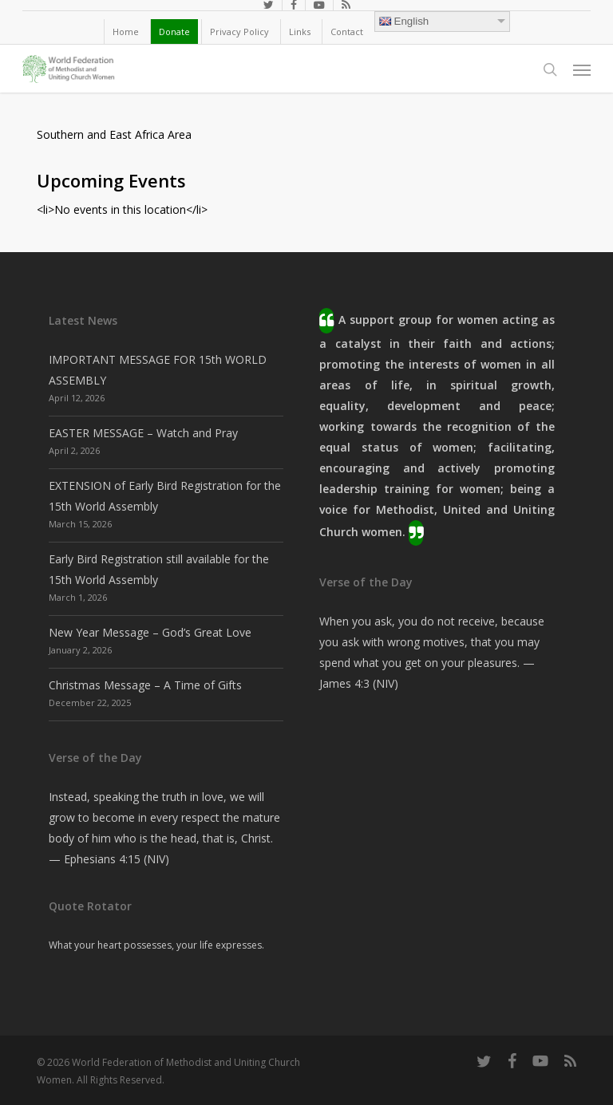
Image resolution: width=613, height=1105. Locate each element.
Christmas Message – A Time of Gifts (145, 685)
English (404, 21)
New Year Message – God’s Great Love (150, 632)
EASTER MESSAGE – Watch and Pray (143, 432)
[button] (582, 69)
